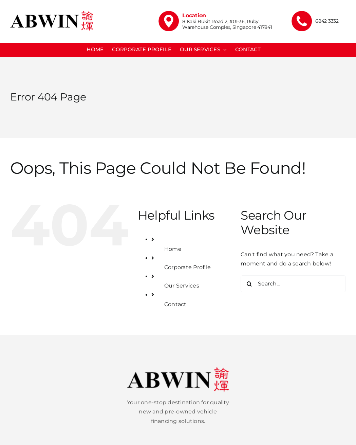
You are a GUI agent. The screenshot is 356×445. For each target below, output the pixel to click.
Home (173, 249)
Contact (175, 304)
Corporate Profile (187, 267)
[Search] (249, 283)
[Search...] (293, 283)
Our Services (181, 285)
